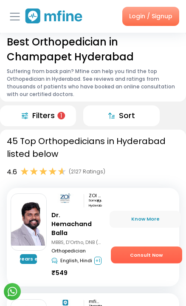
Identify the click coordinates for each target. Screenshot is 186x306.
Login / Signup (150, 16)
